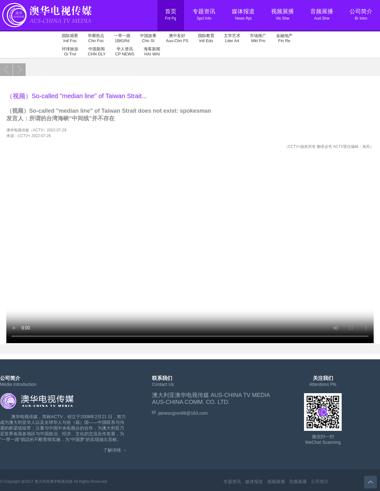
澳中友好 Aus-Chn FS (177, 38)
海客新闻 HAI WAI (152, 51)
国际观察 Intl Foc (70, 38)
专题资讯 (232, 481)
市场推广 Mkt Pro (258, 38)
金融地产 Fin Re (284, 38)
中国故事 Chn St (148, 38)
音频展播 (298, 481)
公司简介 (320, 481)
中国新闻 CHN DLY (96, 51)
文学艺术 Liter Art (232, 38)
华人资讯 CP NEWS (124, 51)
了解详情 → (115, 450)
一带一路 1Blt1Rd (122, 38)
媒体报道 (254, 481)
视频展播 (276, 481)
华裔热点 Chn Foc (96, 38)
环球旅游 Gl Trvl (70, 51)
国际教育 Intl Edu (206, 38)
